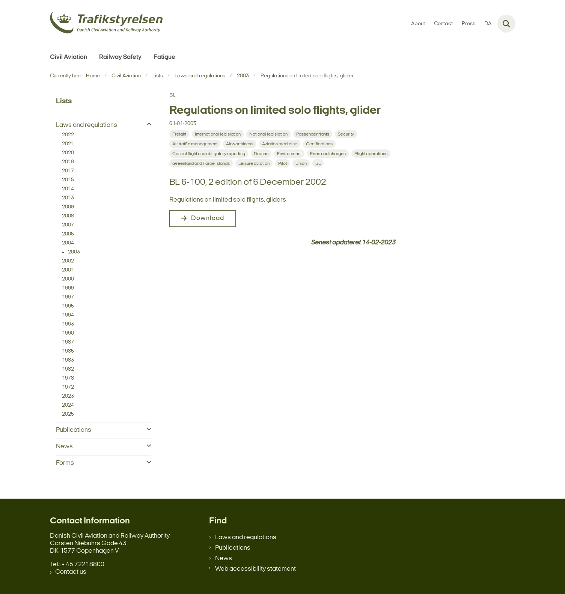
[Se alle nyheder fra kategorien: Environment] (289, 153)
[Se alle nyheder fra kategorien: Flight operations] (370, 153)
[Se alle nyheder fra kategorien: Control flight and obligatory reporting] (208, 153)
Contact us (70, 572)
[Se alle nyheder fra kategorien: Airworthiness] (239, 144)
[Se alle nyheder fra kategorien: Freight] (179, 134)
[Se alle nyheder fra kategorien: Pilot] (282, 163)
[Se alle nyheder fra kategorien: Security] (346, 134)
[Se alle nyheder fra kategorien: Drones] (261, 153)
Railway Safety (120, 57)
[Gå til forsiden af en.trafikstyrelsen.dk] (106, 24)
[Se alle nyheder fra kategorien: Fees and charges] (328, 153)
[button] (147, 124)
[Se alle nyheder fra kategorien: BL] (318, 163)
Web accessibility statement (255, 569)
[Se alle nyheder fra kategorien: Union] (301, 163)
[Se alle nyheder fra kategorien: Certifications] (319, 144)
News (223, 558)
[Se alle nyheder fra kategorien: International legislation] (218, 134)
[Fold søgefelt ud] (506, 24)
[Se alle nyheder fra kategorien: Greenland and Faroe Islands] (201, 163)
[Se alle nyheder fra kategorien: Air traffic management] (194, 144)
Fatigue (164, 57)
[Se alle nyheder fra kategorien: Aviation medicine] (279, 144)
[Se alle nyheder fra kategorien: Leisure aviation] (254, 163)
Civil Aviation (68, 57)
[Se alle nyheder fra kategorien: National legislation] (268, 134)
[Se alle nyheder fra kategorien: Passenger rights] (312, 134)
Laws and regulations (245, 537)
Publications (232, 548)
